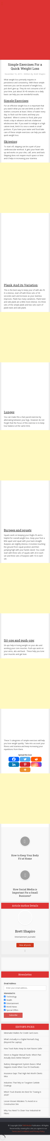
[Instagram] (36, 764)
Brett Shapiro (39, 74)
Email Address (10, 983)
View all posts (25, 945)
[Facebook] (14, 759)
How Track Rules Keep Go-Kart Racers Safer (23, 1048)
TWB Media (26, 1125)
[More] (25, 769)
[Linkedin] (14, 764)
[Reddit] (36, 759)
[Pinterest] (25, 764)
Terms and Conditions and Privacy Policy (28, 1131)
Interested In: (9, 993)
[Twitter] (25, 759)
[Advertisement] (25, 33)
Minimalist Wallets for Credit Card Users (21, 1033)
